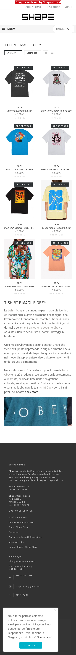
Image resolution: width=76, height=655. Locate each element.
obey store (31, 392)
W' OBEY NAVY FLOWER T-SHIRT (56, 228)
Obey (19, 108)
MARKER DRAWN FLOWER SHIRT (19, 286)
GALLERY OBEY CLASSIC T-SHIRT (56, 286)
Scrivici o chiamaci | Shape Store (25, 537)
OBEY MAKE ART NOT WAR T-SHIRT (56, 169)
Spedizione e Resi (18, 517)
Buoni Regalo (15, 556)
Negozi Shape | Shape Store (23, 547)
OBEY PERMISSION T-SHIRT (19, 111)
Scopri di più (44, 637)
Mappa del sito (16, 542)
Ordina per (32, 53)
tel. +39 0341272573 (19, 505)
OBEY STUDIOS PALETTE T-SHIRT (19, 169)
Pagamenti (14, 532)
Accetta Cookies (31, 645)
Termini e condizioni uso (21, 522)
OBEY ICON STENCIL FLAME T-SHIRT (20, 228)
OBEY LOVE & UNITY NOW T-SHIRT (56, 111)
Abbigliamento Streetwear (22, 561)
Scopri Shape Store (19, 527)
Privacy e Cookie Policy (20, 566)
